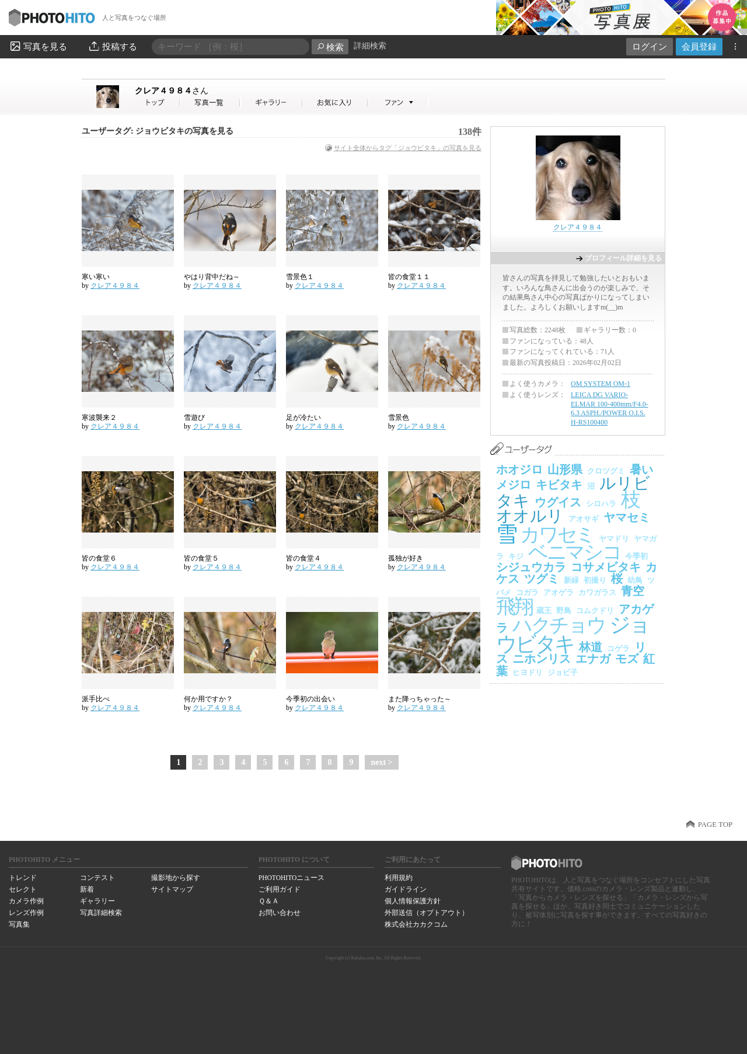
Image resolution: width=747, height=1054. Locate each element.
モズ (626, 658)
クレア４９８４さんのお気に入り (335, 102)
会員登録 (699, 46)
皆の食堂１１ (409, 277)
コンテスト (97, 877)
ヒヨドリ (527, 672)
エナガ (592, 658)
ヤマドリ (614, 538)
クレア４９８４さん (157, 102)
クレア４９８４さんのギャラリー (271, 102)
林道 (590, 647)
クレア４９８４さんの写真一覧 (210, 102)
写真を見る (38, 46)
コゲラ (618, 648)
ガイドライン (406, 889)
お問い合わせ (280, 912)
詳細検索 (370, 45)
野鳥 (563, 610)
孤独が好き (405, 558)
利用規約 (399, 877)
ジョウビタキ (572, 634)
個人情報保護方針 (413, 901)
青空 (632, 591)
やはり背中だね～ (212, 277)
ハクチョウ (558, 625)
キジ (515, 556)
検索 (330, 47)
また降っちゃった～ (419, 699)
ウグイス (558, 502)
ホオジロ (519, 469)
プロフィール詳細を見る (623, 258)
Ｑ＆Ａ (269, 901)
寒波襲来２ (99, 417)
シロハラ (601, 503)
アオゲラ (558, 592)
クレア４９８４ (171, 90)
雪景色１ (300, 277)
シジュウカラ (531, 567)
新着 (87, 889)
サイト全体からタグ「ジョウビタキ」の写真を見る (407, 147)
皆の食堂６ (99, 558)
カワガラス (597, 592)
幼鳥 (635, 580)
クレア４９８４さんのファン (398, 102)
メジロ (513, 484)
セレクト (23, 889)
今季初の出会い (310, 699)
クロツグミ (606, 471)
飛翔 (514, 606)
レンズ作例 (26, 912)
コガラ (527, 592)
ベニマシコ (574, 552)
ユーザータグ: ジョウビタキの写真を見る (157, 131)
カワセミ (557, 534)
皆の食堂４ (303, 558)
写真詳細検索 (101, 912)
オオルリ (530, 516)
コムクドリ (595, 610)
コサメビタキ (606, 567)
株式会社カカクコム (416, 924)
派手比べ (96, 699)
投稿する (112, 46)
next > (381, 762)
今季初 (636, 556)
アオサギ (583, 518)
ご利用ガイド (280, 889)
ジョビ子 (562, 672)
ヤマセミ (626, 517)
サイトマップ (172, 889)
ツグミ (541, 578)
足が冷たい (303, 417)
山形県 (564, 469)
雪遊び (194, 417)
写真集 (19, 924)
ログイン (649, 46)
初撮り (595, 580)
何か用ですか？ (208, 699)
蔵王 (543, 610)
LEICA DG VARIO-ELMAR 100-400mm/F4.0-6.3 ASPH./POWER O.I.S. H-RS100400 (609, 408)
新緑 (571, 580)
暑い (641, 469)
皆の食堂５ (201, 558)
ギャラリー (97, 901)
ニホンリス (541, 658)
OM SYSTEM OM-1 (600, 384)
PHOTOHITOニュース (291, 877)
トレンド (23, 877)
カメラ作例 (26, 901)
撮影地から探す (175, 877)
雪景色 (398, 417)
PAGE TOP (715, 824)
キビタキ (559, 484)
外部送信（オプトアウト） (427, 912)
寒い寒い (96, 277)
